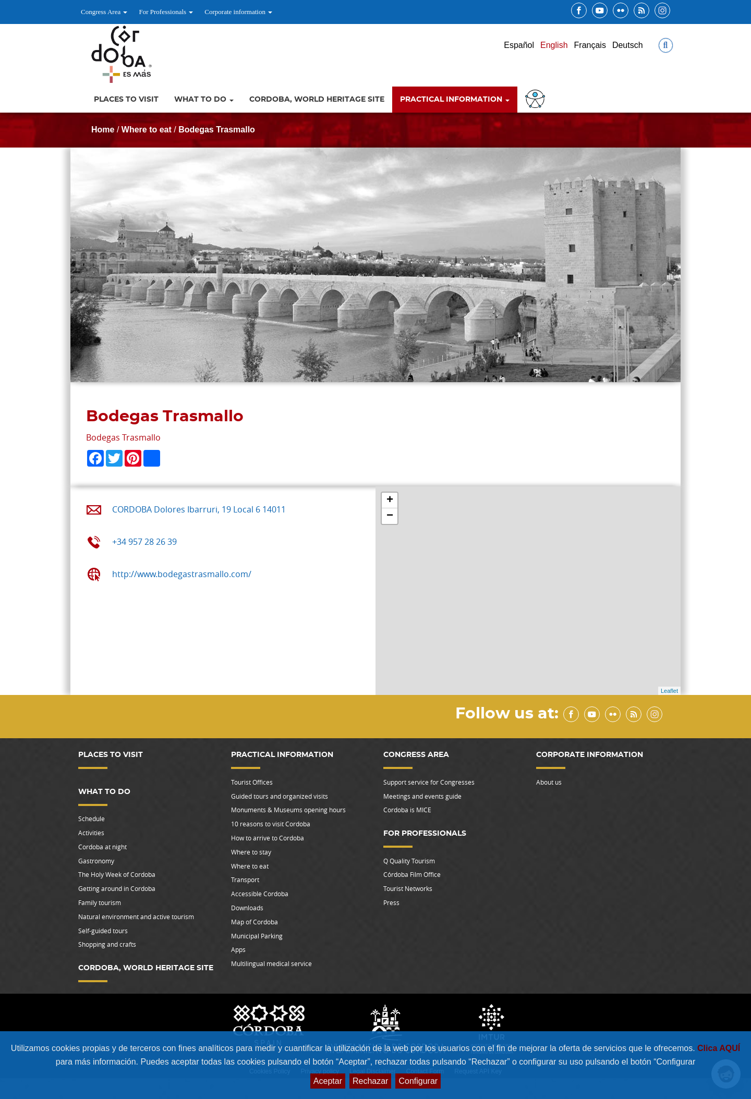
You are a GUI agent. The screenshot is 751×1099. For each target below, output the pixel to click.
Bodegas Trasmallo (216, 129)
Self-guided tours (103, 930)
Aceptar (327, 1081)
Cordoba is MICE (407, 809)
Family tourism (99, 902)
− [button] (389, 516)
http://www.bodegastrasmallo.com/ (181, 574)
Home (102, 129)
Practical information (455, 99)
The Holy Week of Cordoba (116, 874)
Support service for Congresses (429, 782)
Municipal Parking (257, 936)
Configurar (418, 1081)
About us (549, 782)
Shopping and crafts (107, 944)
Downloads (247, 907)
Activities (91, 832)
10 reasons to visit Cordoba (270, 824)
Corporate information (238, 12)
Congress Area (104, 12)
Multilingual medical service (271, 963)
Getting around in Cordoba (116, 888)
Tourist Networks (407, 888)
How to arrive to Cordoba (267, 838)
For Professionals (166, 12)
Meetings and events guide (422, 796)
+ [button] (389, 500)
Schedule (91, 818)
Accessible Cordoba (259, 893)
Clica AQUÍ (718, 1048)
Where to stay (251, 852)
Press (391, 902)
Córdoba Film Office (412, 874)
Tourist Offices (252, 782)
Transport (245, 879)
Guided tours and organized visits (279, 796)
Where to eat (147, 129)
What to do (204, 99)
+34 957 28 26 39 (144, 541)
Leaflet (669, 691)
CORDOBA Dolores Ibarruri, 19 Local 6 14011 (199, 509)
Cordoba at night (102, 846)
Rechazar (370, 1081)
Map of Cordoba (254, 922)
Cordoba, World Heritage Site (316, 99)
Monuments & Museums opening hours (288, 809)
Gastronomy (96, 861)
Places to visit (126, 99)
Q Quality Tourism (409, 861)
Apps (238, 949)
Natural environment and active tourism (136, 916)
